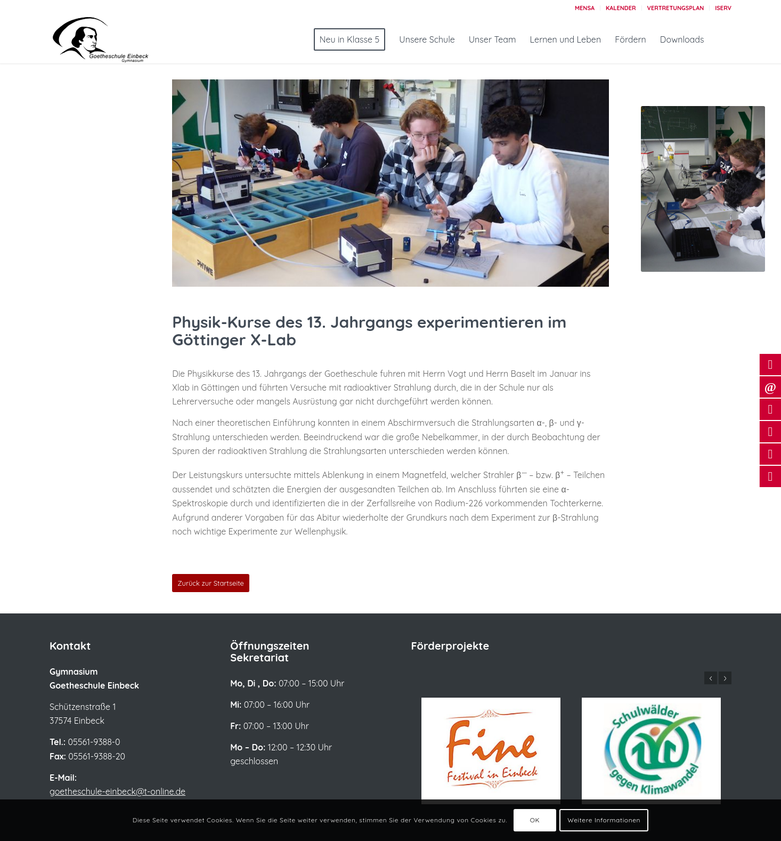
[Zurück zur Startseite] (210, 583)
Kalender (621, 8)
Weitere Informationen (603, 820)
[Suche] (721, 39)
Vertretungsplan (675, 8)
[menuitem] (585, 8)
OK (535, 820)
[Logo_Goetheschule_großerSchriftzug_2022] (113, 39)
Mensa (585, 8)
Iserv (723, 8)
